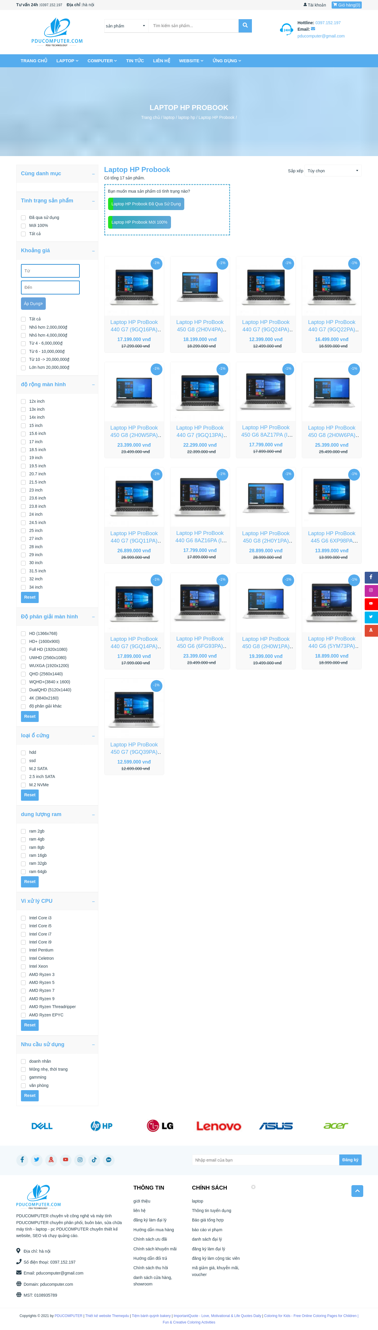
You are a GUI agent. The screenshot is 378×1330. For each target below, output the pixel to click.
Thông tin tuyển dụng (211, 1213)
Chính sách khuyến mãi (155, 1251)
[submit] (243, 25)
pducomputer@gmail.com (57, 1273)
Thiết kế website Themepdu (102, 1316)
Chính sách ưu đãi (150, 1241)
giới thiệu (141, 1203)
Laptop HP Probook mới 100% (139, 222)
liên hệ (162, 60)
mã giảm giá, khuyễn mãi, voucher (215, 1274)
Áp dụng (33, 303)
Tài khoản (315, 5)
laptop (68, 60)
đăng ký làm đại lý (150, 1223)
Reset (29, 597)
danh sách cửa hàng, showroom (152, 1283)
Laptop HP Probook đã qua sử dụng (146, 204)
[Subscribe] (327, 1160)
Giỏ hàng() (346, 5)
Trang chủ (34, 60)
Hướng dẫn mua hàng (153, 1232)
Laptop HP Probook (216, 117)
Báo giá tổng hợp (208, 1223)
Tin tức (135, 60)
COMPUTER (103, 60)
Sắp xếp (295, 170)
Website (192, 60)
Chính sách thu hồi (150, 1270)
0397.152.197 (51, 5)
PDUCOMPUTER (64, 1316)
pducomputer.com (54, 1284)
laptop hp (186, 117)
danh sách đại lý (207, 1241)
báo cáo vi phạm (207, 1232)
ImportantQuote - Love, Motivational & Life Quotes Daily (213, 1316)
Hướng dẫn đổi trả (150, 1261)
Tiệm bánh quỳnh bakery (146, 1316)
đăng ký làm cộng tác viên (216, 1261)
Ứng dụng (227, 60)
